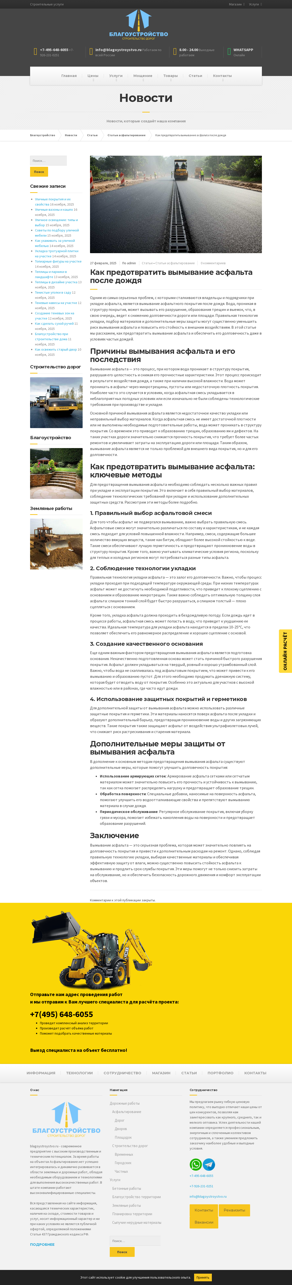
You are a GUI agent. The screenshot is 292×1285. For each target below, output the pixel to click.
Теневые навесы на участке (56, 291)
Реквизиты (231, 1210)
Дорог (120, 1120)
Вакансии (203, 1222)
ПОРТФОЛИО (221, 1073)
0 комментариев (213, 263)
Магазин (235, 4)
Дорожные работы (125, 1103)
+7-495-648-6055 (201, 1175)
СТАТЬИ (189, 1073)
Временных (124, 1154)
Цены (93, 76)
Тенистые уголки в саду (53, 281)
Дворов (121, 1128)
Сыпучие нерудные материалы (136, 1222)
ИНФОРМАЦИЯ (41, 1073)
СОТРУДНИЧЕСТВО (122, 1073)
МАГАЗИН (161, 1073)
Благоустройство (43, 1269)
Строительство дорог (130, 1145)
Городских (123, 1162)
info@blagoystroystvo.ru (208, 1196)
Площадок (123, 1137)
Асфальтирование (126, 1111)
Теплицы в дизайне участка (56, 271)
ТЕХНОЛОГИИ (79, 1073)
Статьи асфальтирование (175, 263)
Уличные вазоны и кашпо (54, 198)
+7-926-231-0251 (201, 1186)
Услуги (254, 4)
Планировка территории (132, 1213)
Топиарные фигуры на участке (58, 250)
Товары (170, 76)
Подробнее (42, 1244)
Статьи (195, 76)
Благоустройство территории (136, 1196)
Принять (203, 1277)
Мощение (142, 76)
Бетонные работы (126, 1188)
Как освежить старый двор (56, 338)
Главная (69, 76)
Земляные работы (126, 1205)
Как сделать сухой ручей (54, 312)
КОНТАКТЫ (255, 1073)
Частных (121, 1171)
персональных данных (176, 1269)
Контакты (222, 76)
